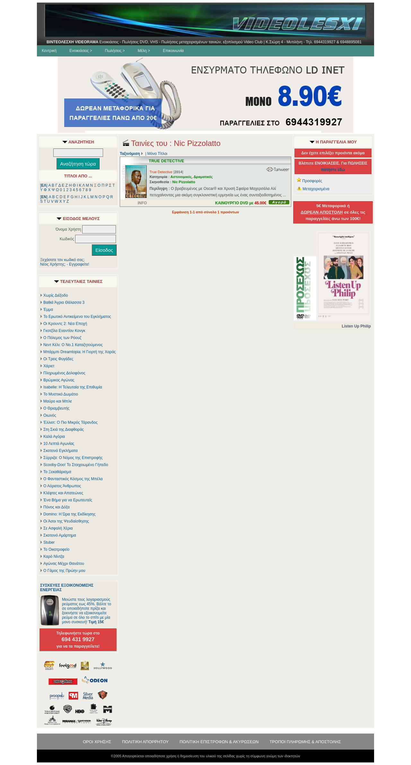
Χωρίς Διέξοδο (55, 295)
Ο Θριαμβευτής (56, 408)
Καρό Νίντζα (53, 556)
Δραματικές (203, 177)
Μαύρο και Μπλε (57, 401)
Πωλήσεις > (115, 50)
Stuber (49, 542)
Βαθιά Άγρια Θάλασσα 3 (63, 302)
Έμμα (48, 309)
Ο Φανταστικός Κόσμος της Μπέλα (73, 479)
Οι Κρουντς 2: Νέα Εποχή (65, 323)
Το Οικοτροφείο (56, 549)
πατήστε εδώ (333, 169)
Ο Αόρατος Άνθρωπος (62, 486)
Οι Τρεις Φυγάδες (58, 359)
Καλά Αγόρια (54, 436)
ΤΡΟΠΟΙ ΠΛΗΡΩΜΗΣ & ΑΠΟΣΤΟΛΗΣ (305, 741)
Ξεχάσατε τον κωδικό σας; (62, 260)
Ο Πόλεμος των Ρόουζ (62, 338)
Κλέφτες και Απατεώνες (63, 493)
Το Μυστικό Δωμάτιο (60, 394)
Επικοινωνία (173, 50)
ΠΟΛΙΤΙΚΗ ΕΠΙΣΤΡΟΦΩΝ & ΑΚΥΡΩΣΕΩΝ (218, 741)
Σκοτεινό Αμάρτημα (59, 535)
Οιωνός (49, 415)
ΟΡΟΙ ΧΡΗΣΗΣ (97, 741)
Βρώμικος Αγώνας (58, 380)
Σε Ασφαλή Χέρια (58, 528)
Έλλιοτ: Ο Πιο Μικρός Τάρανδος (70, 422)
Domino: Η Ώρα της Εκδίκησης (69, 514)
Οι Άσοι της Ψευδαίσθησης (66, 521)
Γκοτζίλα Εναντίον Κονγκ (64, 330)
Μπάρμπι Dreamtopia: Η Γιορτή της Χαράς (79, 352)
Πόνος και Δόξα (56, 507)
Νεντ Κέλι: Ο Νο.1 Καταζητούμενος (73, 345)
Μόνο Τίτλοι (157, 153)
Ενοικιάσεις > (80, 50)
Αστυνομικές (181, 177)
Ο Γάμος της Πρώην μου (64, 570)
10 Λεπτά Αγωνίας (58, 443)
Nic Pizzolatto (183, 182)
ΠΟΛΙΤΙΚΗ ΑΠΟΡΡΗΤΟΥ (145, 741)
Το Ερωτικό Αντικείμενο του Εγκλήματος (77, 316)
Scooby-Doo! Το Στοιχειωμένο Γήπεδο (75, 465)
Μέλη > (144, 50)
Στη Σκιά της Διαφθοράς (63, 429)
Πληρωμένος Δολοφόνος (64, 373)
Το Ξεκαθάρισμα (57, 472)
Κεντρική (49, 50)
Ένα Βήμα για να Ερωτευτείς (67, 500)
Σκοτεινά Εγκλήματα (60, 450)
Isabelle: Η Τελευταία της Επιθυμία (72, 387)
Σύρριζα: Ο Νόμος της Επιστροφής (72, 457)
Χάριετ (49, 366)
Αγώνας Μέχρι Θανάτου (63, 563)
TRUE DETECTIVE (166, 160)
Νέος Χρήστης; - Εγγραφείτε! (64, 264)
